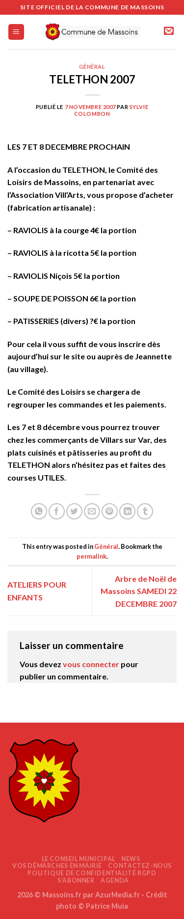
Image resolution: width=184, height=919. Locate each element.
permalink (91, 556)
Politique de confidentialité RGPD (91, 873)
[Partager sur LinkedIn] (127, 511)
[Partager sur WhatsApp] (39, 511)
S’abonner (76, 880)
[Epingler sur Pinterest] (110, 511)
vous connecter (91, 664)
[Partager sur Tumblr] (145, 511)
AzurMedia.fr (117, 895)
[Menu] (16, 32)
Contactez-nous (140, 865)
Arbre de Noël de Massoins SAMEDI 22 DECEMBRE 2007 (139, 591)
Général (92, 66)
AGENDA (115, 880)
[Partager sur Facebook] (57, 511)
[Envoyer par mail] (92, 511)
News (130, 859)
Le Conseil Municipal (78, 859)
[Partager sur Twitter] (74, 511)
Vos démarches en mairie (57, 865)
